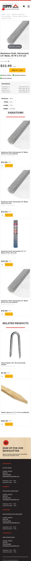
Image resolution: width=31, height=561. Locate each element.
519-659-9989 (7, 544)
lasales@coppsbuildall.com (11, 499)
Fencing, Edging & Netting (20, 16)
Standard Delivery (19, 75)
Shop (8, 14)
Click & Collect (5, 75)
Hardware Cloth (6, 18)
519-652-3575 (7, 498)
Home (3, 14)
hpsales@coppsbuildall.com (11, 522)
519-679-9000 (7, 474)
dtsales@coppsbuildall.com (11, 476)
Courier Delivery (6, 78)
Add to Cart (17, 70)
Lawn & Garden (6, 16)
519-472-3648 (7, 521)
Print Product (4, 61)
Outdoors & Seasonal (18, 14)
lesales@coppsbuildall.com (11, 546)
